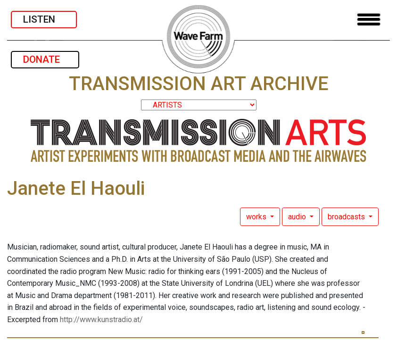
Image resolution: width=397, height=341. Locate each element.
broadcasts (347, 216)
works (257, 216)
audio (298, 216)
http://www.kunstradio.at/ (101, 319)
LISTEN (44, 19)
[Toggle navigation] (368, 19)
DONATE (45, 59)
